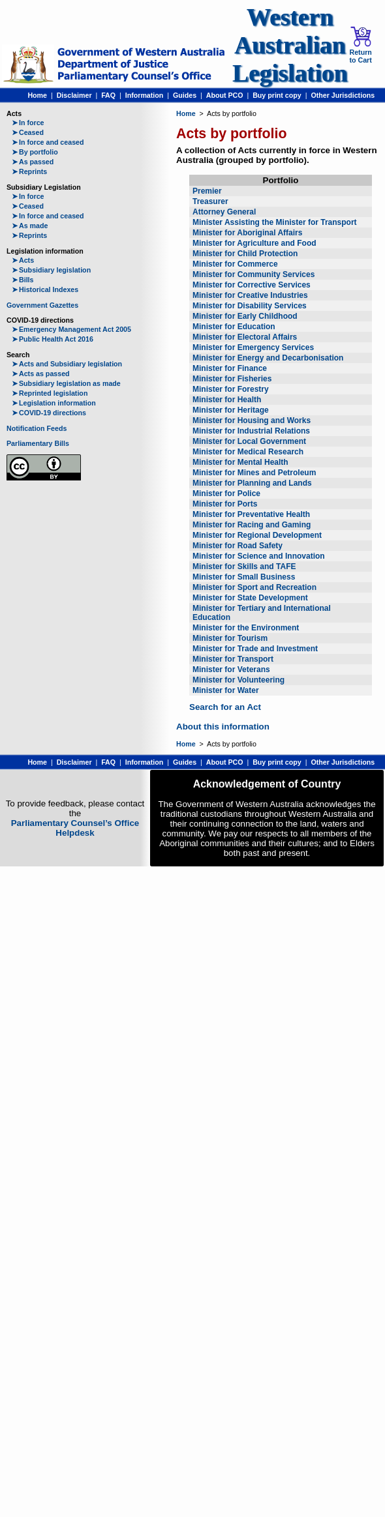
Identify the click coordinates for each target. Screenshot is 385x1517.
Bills (23, 280)
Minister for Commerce (235, 264)
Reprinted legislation (49, 393)
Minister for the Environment (245, 627)
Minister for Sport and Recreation (254, 587)
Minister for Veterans (231, 669)
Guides (184, 95)
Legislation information (54, 403)
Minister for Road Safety (237, 545)
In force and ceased (48, 142)
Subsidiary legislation (51, 270)
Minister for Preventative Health (251, 514)
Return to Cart (360, 45)
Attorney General (224, 211)
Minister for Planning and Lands (252, 483)
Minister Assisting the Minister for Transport (274, 222)
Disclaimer (74, 95)
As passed (33, 162)
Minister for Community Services (253, 274)
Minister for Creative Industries (250, 295)
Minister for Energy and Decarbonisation (267, 357)
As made (30, 225)
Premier (207, 191)
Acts (23, 260)
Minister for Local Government (249, 441)
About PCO (224, 95)
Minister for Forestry (230, 389)
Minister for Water (225, 690)
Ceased (28, 132)
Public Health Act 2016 (52, 339)
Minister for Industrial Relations (251, 430)
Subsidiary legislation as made (66, 383)
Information (144, 95)
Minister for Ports (224, 503)
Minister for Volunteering (238, 680)
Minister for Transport (232, 659)
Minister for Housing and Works (251, 420)
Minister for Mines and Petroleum (254, 472)
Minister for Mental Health (240, 462)
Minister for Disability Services (249, 305)
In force (28, 122)
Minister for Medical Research (247, 451)
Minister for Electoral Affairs (244, 337)
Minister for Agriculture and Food (254, 243)
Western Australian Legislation (289, 45)
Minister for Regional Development (257, 535)
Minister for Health (226, 399)
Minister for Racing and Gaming (251, 524)
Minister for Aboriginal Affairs (247, 232)
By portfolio (35, 152)
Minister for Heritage (230, 410)
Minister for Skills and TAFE (244, 566)
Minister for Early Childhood (245, 316)
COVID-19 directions (49, 413)
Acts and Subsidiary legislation (67, 364)
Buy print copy (277, 95)
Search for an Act (225, 707)
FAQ (108, 95)
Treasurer (210, 201)
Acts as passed (41, 373)
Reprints (29, 171)
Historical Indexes (45, 289)
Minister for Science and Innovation (258, 556)
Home (37, 95)
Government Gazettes (42, 305)
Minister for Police (226, 493)
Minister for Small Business (243, 577)
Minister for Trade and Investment (255, 648)
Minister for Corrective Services (251, 284)
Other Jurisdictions (343, 95)
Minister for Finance (229, 368)
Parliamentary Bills (38, 443)
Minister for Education (233, 326)
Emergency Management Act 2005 (71, 329)
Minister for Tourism (230, 638)
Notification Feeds (37, 428)
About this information (223, 726)
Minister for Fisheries (231, 378)
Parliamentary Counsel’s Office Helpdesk (75, 828)
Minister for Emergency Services (253, 347)
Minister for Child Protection (245, 253)
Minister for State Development (250, 597)
